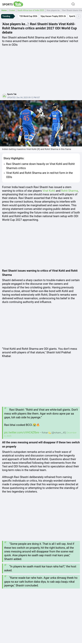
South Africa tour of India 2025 (30, 10)
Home (4, 10)
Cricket (12, 10)
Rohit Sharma (69, 190)
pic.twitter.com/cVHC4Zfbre (21, 432)
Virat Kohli (48, 190)
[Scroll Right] (78, 16)
